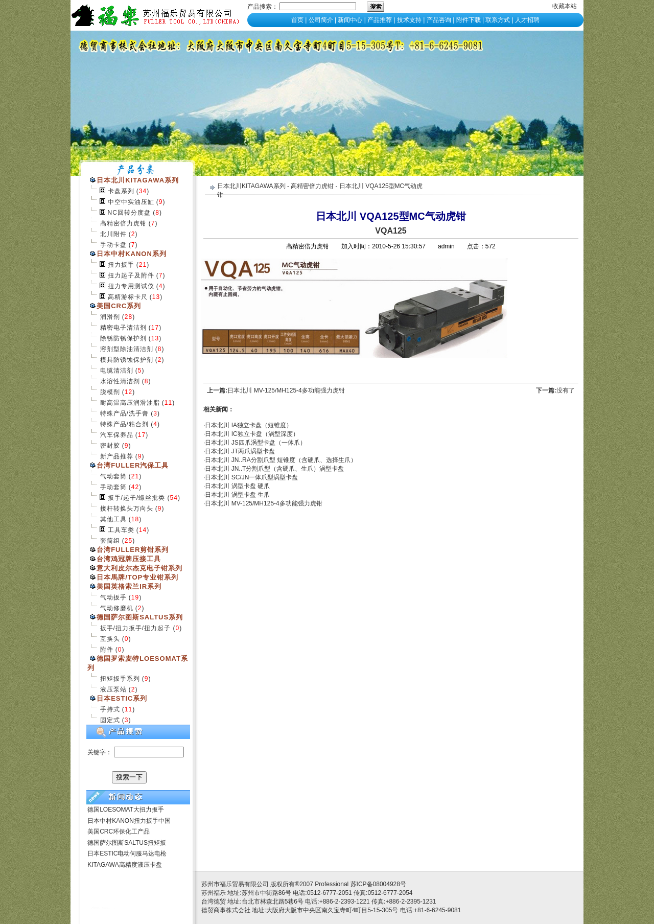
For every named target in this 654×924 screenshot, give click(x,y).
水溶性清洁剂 (120, 381)
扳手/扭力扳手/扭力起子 (135, 628)
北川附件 (113, 234)
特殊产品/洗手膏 (124, 413)
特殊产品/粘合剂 (124, 424)
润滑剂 (110, 316)
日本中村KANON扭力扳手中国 (129, 820)
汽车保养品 (116, 434)
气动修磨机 (116, 608)
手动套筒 (113, 487)
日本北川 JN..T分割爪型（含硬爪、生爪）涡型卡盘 (274, 468)
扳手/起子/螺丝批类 (137, 497)
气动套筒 (113, 476)
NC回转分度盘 (129, 212)
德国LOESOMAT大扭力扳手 (125, 809)
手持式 (110, 709)
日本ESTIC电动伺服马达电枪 (127, 853)
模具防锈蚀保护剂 (126, 359)
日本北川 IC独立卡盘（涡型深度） (251, 433)
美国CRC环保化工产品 (118, 831)
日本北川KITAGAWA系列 (251, 186)
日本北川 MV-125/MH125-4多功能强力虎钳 (285, 390)
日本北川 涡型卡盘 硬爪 (237, 486)
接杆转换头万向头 (126, 508)
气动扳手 (113, 597)
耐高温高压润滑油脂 (130, 402)
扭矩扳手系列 (120, 678)
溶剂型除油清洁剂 (126, 349)
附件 (106, 649)
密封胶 (110, 445)
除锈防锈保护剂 (123, 338)
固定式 (110, 720)
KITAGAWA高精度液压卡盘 (124, 864)
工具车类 (121, 530)
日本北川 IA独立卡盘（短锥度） (248, 425)
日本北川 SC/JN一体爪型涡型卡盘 (251, 477)
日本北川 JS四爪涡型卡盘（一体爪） (255, 442)
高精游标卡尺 (128, 297)
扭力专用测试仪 (131, 286)
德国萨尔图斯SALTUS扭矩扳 (126, 842)
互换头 (110, 638)
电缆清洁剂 (116, 370)
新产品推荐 (116, 456)
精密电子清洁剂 (123, 327)
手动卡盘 (113, 244)
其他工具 (113, 519)
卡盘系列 (121, 191)
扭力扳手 (121, 264)
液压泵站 (113, 689)
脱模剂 (110, 392)
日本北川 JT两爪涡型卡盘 (240, 451)
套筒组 (110, 540)
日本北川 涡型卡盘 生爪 (237, 494)
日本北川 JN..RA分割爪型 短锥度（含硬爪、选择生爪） (281, 460)
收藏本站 (564, 6)
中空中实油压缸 (131, 201)
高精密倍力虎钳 (123, 223)
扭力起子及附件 (131, 275)
